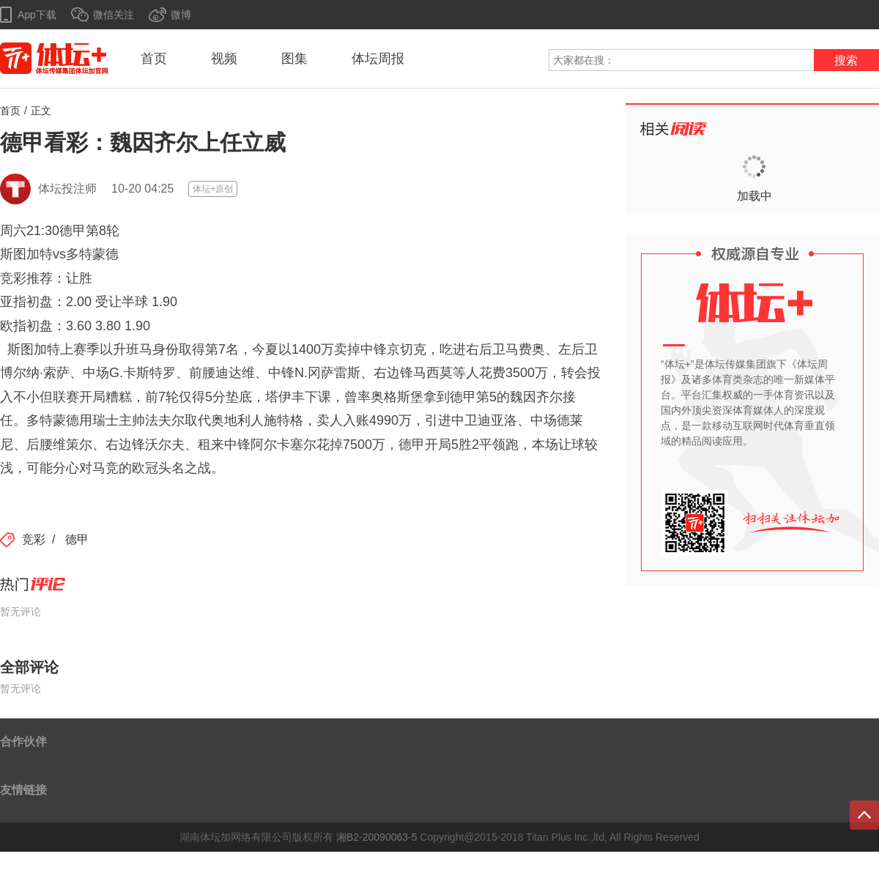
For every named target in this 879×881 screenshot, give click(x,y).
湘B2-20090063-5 (377, 837)
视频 (224, 58)
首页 (154, 58)
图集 (294, 58)
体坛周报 (378, 58)
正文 (41, 110)
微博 (181, 15)
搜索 (846, 60)
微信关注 (113, 15)
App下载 (37, 15)
